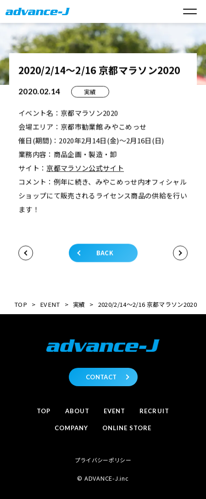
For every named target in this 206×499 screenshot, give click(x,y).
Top (43, 411)
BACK (104, 253)
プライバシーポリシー (103, 460)
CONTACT (101, 377)
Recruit (154, 411)
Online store (126, 428)
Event (114, 411)
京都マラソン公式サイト (85, 168)
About (77, 411)
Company (71, 428)
